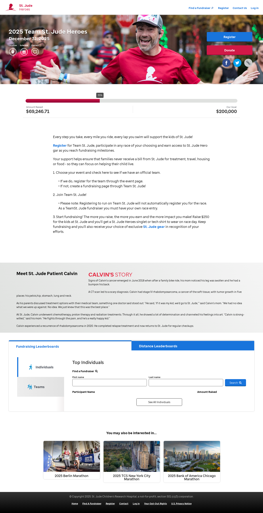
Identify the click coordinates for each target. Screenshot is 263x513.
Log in (255, 8)
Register (223, 8)
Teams (36, 387)
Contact (123, 504)
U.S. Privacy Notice (181, 504)
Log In (136, 504)
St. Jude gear (153, 226)
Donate (229, 50)
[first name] (109, 382)
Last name (154, 377)
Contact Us (240, 8)
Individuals (41, 367)
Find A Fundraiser (91, 504)
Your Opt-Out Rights (155, 504)
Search (236, 382)
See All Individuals (159, 402)
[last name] (186, 382)
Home (75, 504)
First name (78, 377)
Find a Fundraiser (201, 8)
